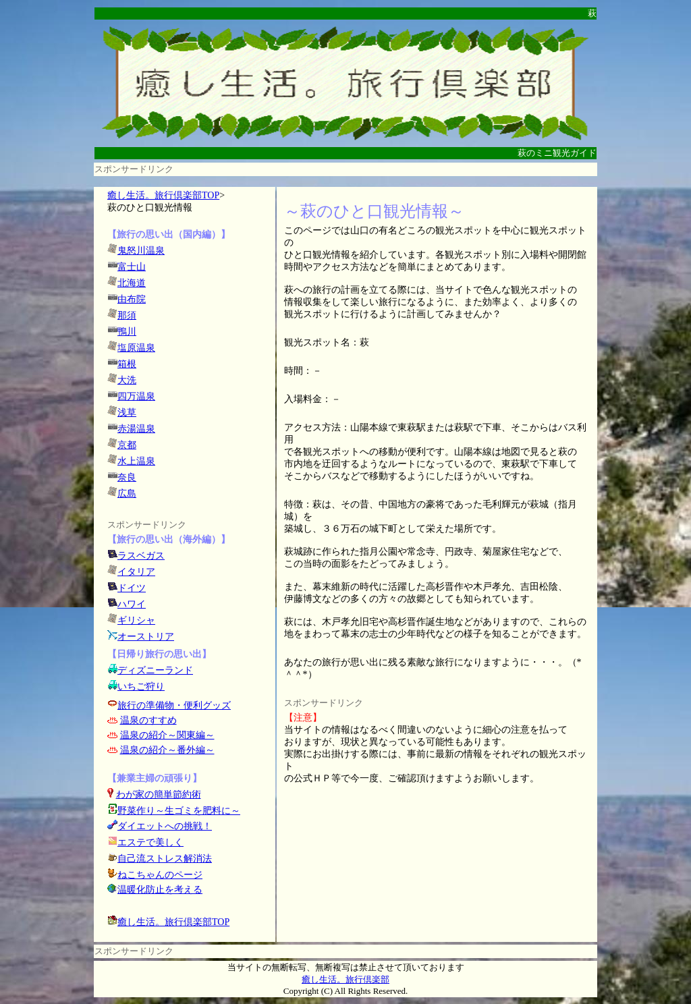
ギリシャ (136, 620)
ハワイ (131, 604)
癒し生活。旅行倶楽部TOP (163, 195)
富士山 (131, 267)
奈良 (126, 477)
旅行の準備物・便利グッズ (174, 705)
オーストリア (145, 637)
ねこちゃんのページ (159, 875)
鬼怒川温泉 (141, 251)
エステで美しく (150, 842)
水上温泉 (136, 461)
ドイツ (131, 588)
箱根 (126, 364)
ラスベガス (141, 556)
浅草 (126, 413)
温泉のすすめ (148, 720)
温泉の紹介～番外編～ (167, 750)
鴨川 (126, 332)
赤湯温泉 (136, 429)
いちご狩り (141, 686)
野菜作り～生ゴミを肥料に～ (178, 811)
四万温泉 (136, 396)
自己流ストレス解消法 (164, 859)
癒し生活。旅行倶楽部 (345, 979)
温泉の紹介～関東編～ (167, 735)
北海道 (131, 283)
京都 (126, 445)
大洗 (126, 380)
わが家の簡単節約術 (158, 794)
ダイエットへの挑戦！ (159, 826)
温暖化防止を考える (159, 890)
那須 (126, 315)
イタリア (136, 572)
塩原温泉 (136, 348)
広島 (126, 494)
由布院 (131, 299)
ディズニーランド (155, 670)
